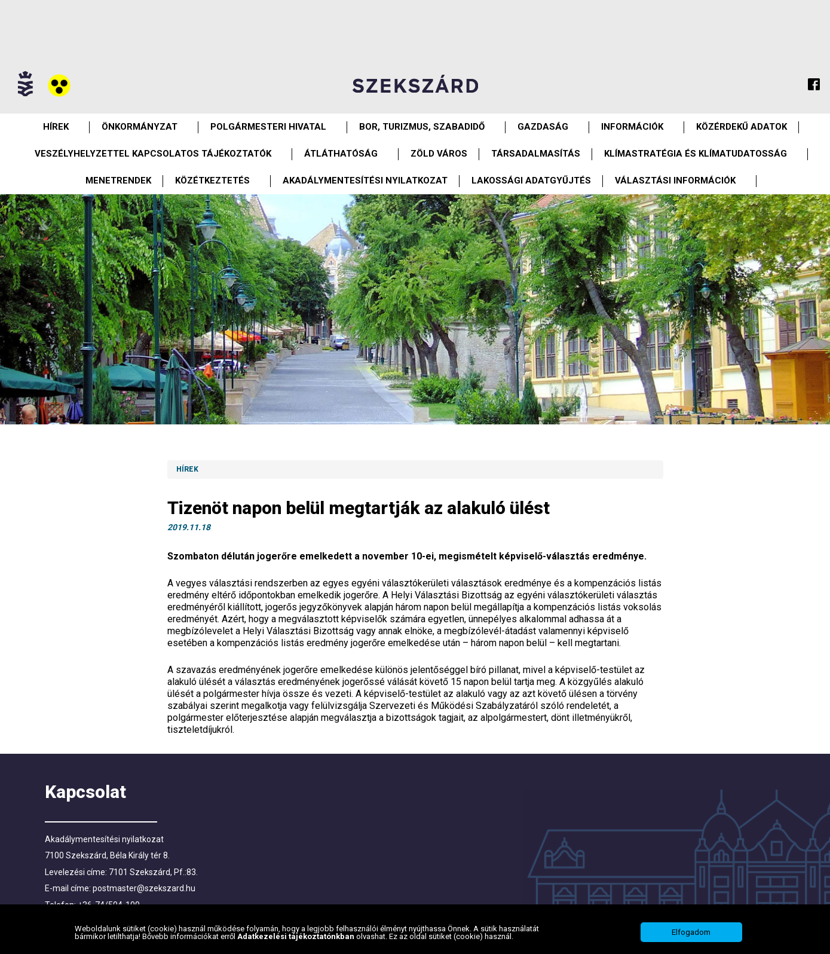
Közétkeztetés (212, 180)
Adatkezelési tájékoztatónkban (296, 936)
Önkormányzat (139, 126)
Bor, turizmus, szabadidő (422, 126)
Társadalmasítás (535, 153)
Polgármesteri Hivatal (268, 126)
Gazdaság (542, 126)
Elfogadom (691, 932)
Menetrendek (118, 180)
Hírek (56, 126)
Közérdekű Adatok (741, 126)
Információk (632, 126)
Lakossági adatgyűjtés (531, 180)
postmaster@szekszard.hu (144, 888)
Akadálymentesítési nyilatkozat (365, 180)
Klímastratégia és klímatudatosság (695, 153)
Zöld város (439, 153)
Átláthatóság (341, 153)
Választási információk (675, 180)
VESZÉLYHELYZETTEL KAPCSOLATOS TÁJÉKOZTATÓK (153, 153)
